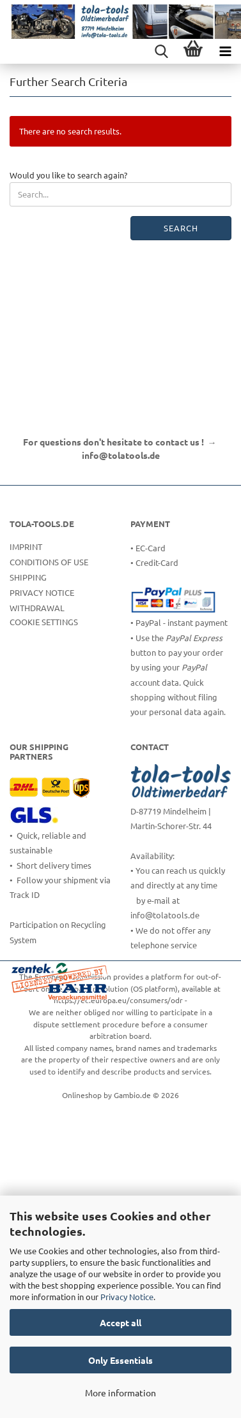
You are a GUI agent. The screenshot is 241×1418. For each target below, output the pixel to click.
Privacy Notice (126, 1296)
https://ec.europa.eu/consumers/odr (118, 1000)
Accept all (120, 1322)
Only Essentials (120, 1360)
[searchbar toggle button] (161, 51)
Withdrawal (37, 607)
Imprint (26, 546)
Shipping (28, 577)
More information (120, 1392)
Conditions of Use (49, 561)
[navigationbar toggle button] (225, 51)
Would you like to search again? (68, 175)
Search (181, 227)
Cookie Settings (44, 621)
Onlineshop (82, 1095)
